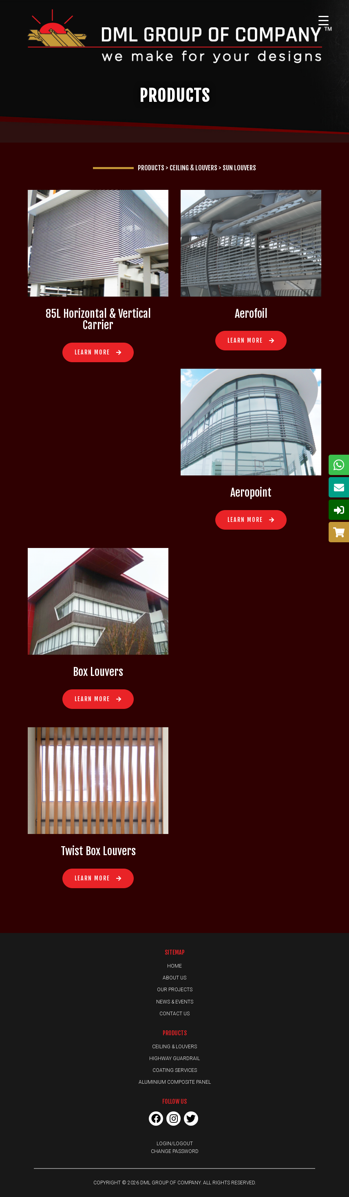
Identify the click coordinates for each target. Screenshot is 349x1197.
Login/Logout (175, 1143)
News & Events (174, 1002)
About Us (174, 978)
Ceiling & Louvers (174, 1047)
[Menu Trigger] (323, 20)
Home (174, 966)
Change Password (175, 1151)
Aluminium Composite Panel (175, 1082)
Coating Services (174, 1070)
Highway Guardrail (174, 1058)
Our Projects (174, 989)
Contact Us (174, 1014)
